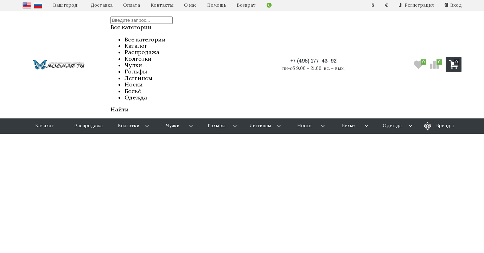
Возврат (246, 5)
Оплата (131, 5)
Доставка (102, 5)
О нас (190, 5)
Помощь (216, 5)
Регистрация (416, 5)
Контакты (162, 5)
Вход (453, 5)
